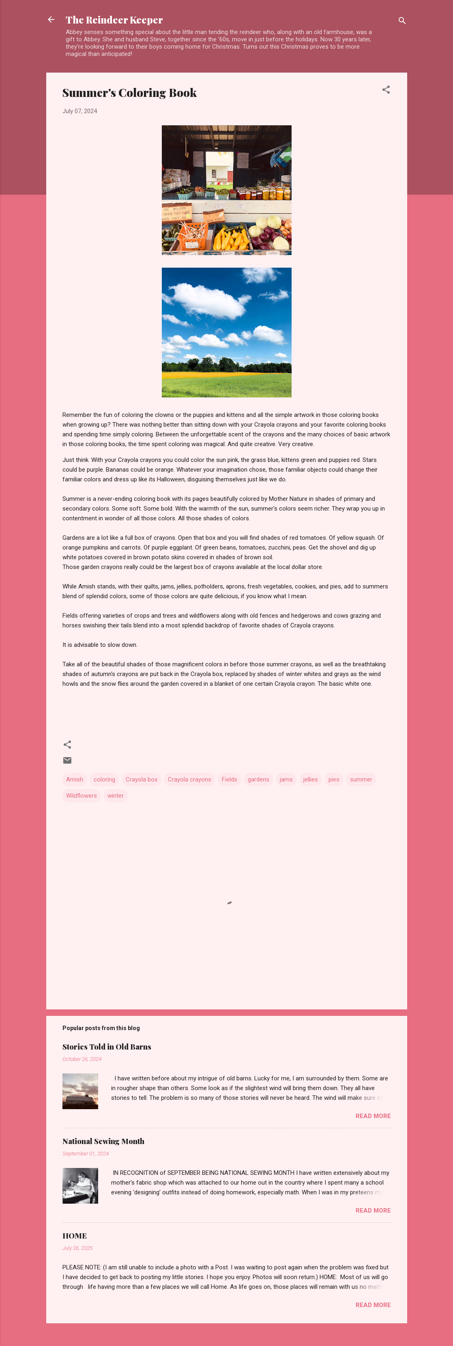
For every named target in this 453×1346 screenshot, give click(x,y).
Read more (373, 1116)
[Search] (402, 22)
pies (333, 779)
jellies (310, 779)
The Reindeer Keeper (114, 19)
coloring (104, 779)
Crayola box (141, 779)
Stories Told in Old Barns (106, 1047)
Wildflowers (81, 795)
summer (361, 779)
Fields (229, 779)
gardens (258, 779)
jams (286, 779)
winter (115, 795)
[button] (386, 91)
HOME (74, 1236)
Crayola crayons (189, 779)
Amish (74, 779)
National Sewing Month (103, 1141)
